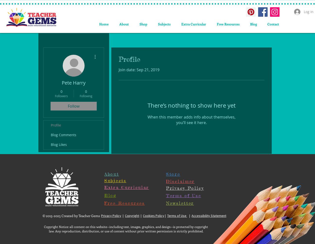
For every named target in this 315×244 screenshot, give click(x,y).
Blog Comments (63, 135)
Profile (56, 125)
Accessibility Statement (209, 215)
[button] (164, 24)
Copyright (132, 215)
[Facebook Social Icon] (263, 12)
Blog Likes (59, 144)
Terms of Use (177, 215)
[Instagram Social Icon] (275, 12)
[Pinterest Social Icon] (251, 12)
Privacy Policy (111, 215)
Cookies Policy (153, 215)
